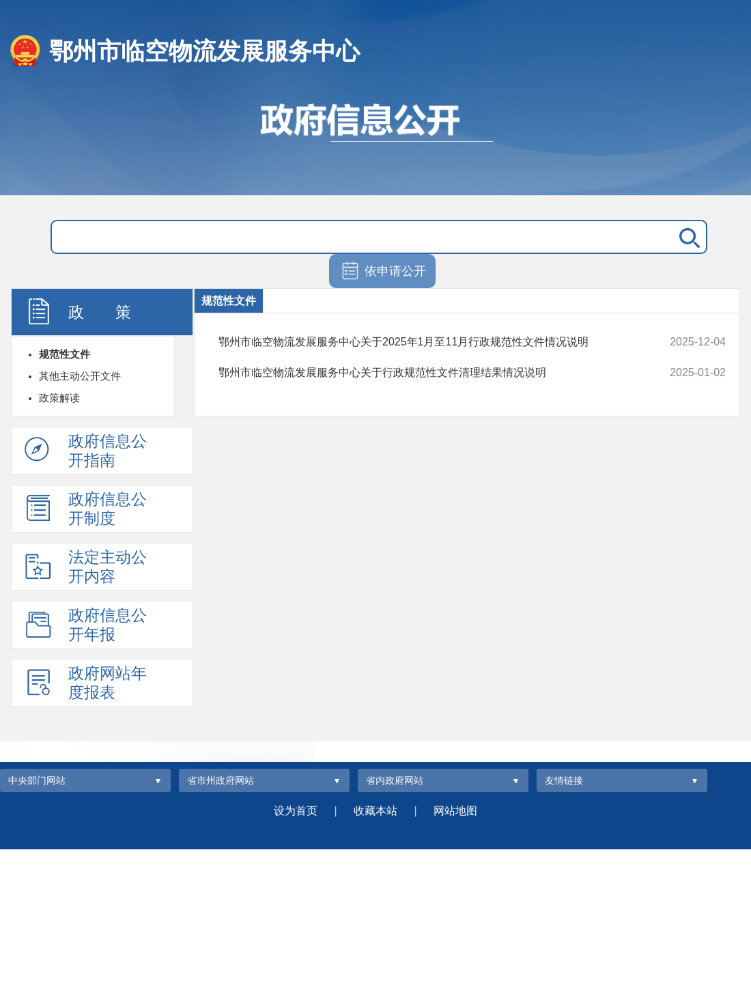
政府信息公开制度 (86, 508)
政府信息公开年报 (86, 624)
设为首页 (295, 811)
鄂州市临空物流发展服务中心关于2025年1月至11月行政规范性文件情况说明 (424, 342)
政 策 (78, 311)
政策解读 (59, 398)
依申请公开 (382, 272)
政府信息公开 (375, 142)
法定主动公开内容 (86, 566)
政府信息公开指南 (86, 450)
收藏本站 (375, 811)
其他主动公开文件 (80, 376)
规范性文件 (64, 354)
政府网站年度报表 (86, 682)
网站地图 (455, 811)
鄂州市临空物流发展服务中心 (204, 51)
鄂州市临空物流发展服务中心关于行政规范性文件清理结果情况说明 (424, 373)
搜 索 (686, 237)
